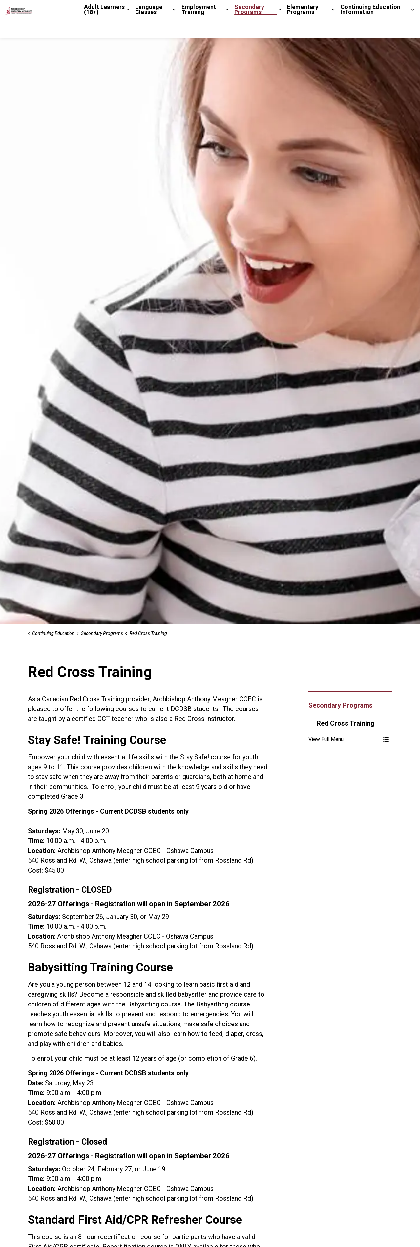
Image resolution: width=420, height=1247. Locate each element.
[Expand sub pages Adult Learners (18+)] (127, 29)
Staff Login (383, 9)
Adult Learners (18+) (104, 29)
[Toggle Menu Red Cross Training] (385, 739)
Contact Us (351, 9)
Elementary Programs (303, 29)
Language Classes (148, 29)
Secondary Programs (249, 29)
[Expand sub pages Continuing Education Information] (412, 29)
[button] (343, 739)
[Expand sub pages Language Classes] (174, 29)
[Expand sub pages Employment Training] (226, 29)
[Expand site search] (408, 9)
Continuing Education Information (370, 29)
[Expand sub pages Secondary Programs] (279, 29)
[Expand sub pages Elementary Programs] (333, 29)
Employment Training (198, 29)
